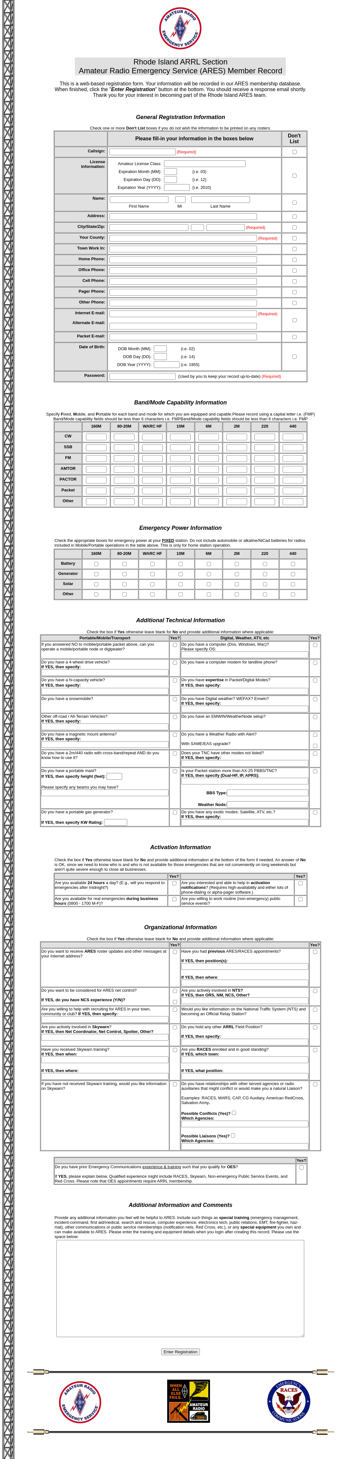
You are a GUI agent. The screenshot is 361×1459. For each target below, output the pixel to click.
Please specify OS (198, 649)
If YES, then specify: (201, 703)
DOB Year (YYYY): (135, 364)
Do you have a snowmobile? (67, 698)
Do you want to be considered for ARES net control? (89, 990)
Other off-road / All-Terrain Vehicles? (74, 716)
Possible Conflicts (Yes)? (205, 1113)
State (91, 226)
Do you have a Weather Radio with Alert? (219, 734)
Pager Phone (91, 291)
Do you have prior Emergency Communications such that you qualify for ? (146, 1166)
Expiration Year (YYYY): (140, 187)
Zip (101, 226)
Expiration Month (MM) (139, 171)
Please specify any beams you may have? (79, 787)
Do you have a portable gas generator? (77, 811)
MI (179, 206)
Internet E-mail (89, 312)
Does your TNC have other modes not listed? (222, 752)
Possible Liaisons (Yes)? (205, 1136)
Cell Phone (93, 280)
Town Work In (90, 248)
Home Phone (91, 258)
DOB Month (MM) (134, 348)
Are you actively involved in (212, 990)
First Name (139, 206)
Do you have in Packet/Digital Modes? (225, 679)
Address (95, 215)
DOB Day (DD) (136, 356)
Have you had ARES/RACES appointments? (231, 951)
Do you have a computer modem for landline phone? (229, 662)
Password (94, 375)
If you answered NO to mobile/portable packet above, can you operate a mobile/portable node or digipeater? (97, 646)
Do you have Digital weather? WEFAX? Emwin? (225, 698)
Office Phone (91, 269)
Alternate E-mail (88, 322)
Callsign (96, 151)
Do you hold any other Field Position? (221, 1026)
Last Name (221, 206)
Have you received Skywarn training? (75, 1049)
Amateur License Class (139, 163)
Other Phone (91, 302)
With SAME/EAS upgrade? (205, 743)
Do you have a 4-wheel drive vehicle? (75, 662)
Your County (91, 237)
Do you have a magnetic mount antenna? (79, 734)
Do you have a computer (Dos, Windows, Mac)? (225, 644)
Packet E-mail (90, 336)
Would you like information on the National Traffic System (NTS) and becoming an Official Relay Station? (243, 1011)
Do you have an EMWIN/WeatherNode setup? (223, 716)
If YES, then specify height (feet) (72, 776)
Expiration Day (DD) (142, 179)
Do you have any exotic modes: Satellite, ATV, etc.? (228, 811)
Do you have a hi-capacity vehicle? (73, 679)
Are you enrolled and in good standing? (224, 1049)
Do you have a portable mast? (68, 770)
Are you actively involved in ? (76, 1026)
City (81, 226)
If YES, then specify (60, 666)
